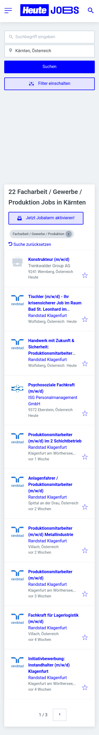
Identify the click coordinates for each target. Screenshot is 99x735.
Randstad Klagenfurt (47, 315)
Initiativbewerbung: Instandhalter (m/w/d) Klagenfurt (49, 665)
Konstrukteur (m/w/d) (48, 259)
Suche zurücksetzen (29, 244)
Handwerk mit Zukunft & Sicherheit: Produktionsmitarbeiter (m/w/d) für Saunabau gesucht (51, 353)
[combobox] (49, 37)
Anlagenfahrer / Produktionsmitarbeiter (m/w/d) (50, 484)
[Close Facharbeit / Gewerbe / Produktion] (68, 234)
